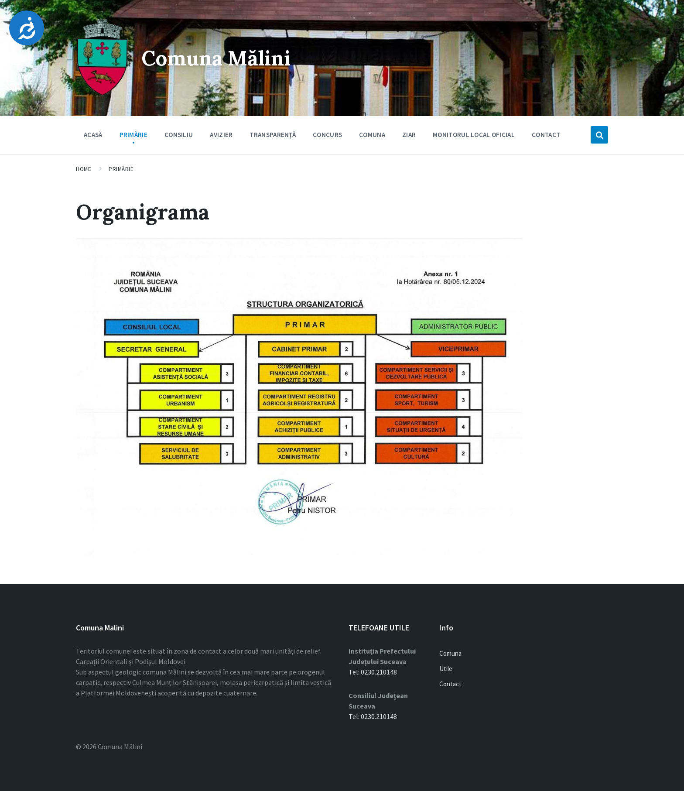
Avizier (221, 136)
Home (83, 169)
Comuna (372, 136)
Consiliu (178, 136)
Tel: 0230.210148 (373, 672)
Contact (546, 134)
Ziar (409, 134)
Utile (445, 668)
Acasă (93, 134)
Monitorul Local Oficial (474, 134)
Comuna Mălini (218, 58)
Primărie (133, 136)
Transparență (273, 134)
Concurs (327, 134)
